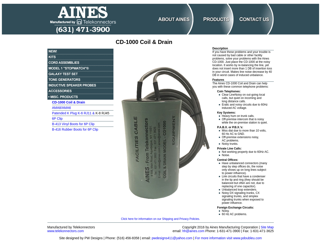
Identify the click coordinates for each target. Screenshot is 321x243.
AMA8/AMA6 (61, 108)
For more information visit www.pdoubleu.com (228, 238)
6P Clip (57, 118)
